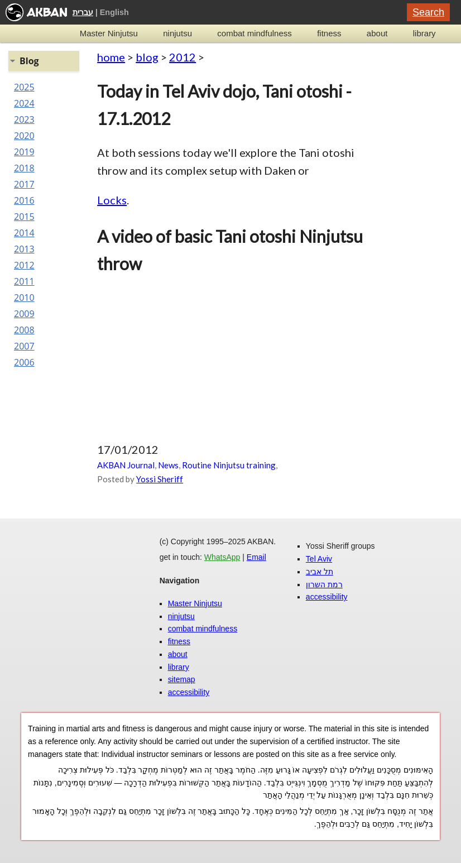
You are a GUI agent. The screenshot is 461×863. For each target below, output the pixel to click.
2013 (24, 249)
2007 (24, 346)
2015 (24, 216)
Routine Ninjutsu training (229, 465)
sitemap (181, 679)
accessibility (189, 692)
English (114, 12)
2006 (24, 362)
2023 (24, 119)
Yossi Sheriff (159, 479)
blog (147, 57)
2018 (24, 168)
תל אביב (319, 571)
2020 (24, 136)
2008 (24, 330)
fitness (329, 33)
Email (256, 557)
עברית (83, 12)
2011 (24, 281)
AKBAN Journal (126, 465)
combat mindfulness (254, 33)
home (111, 57)
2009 (24, 314)
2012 (182, 57)
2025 (24, 87)
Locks (112, 200)
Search (428, 12)
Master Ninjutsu (109, 33)
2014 (24, 233)
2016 (24, 200)
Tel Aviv (319, 558)
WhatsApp (222, 557)
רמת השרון (324, 584)
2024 (24, 103)
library (424, 33)
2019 (24, 152)
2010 (24, 297)
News (168, 465)
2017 (24, 184)
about (377, 33)
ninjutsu (177, 33)
